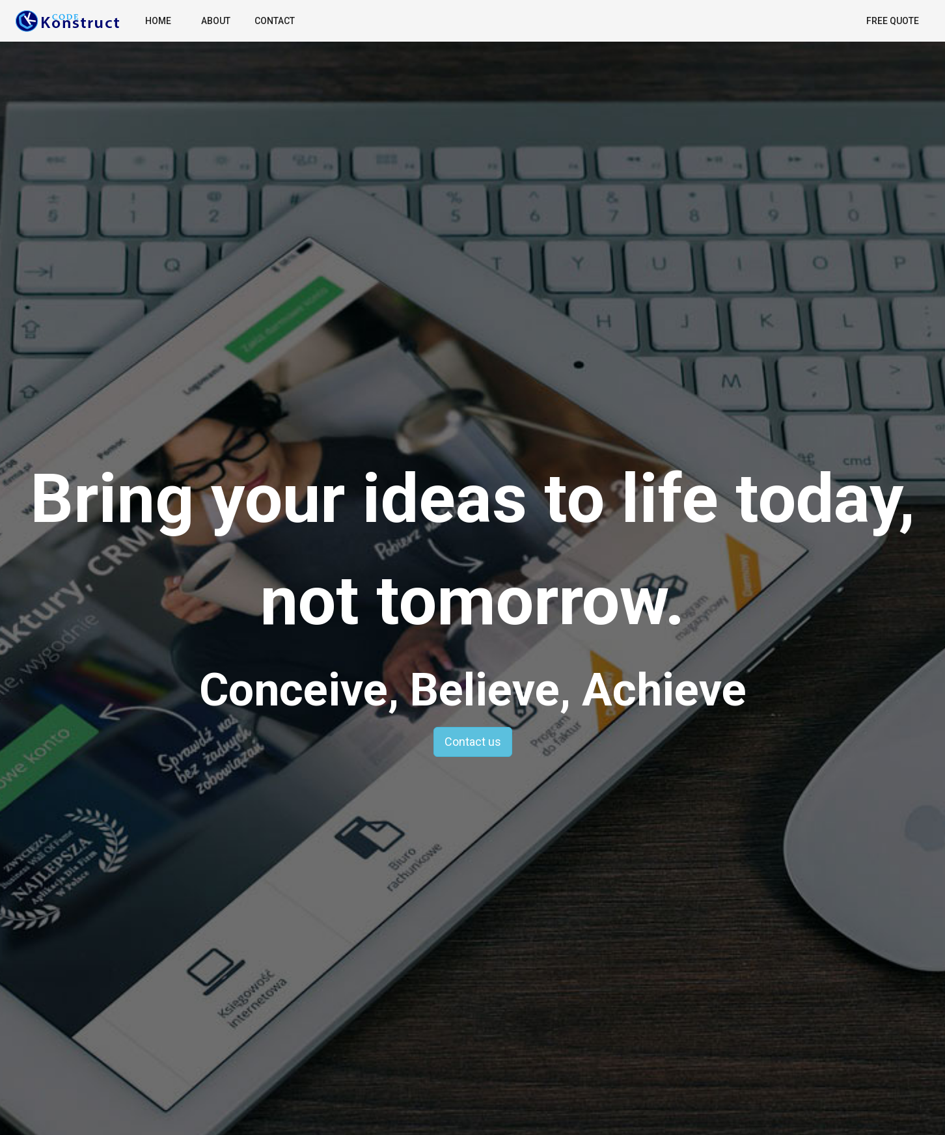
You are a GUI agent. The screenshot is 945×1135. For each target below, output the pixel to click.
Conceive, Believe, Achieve (472, 690)
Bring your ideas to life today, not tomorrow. (472, 550)
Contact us (473, 741)
